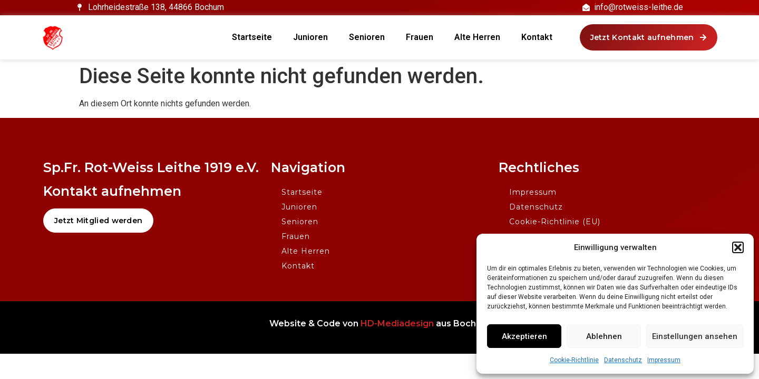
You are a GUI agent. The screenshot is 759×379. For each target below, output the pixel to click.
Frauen (419, 37)
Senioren (367, 37)
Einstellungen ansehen (694, 336)
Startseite (252, 37)
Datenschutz (623, 360)
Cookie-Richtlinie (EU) (554, 221)
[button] (738, 247)
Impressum (663, 360)
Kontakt (536, 37)
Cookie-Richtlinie (574, 360)
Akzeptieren (524, 336)
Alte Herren (477, 37)
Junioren (310, 37)
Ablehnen (604, 336)
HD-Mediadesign (397, 323)
